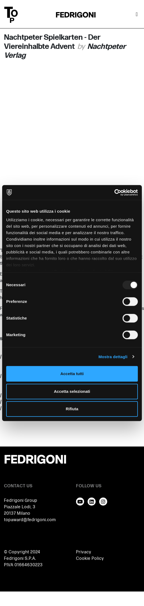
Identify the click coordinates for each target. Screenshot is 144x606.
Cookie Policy (90, 558)
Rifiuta (72, 409)
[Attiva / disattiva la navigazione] (137, 15)
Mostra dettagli (112, 356)
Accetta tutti (72, 373)
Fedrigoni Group (20, 500)
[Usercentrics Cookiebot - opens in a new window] (114, 192)
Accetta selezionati (72, 391)
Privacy (83, 552)
